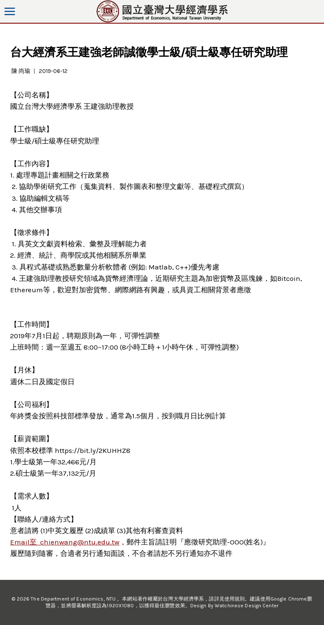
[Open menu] (10, 11)
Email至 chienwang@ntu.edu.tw (64, 542)
